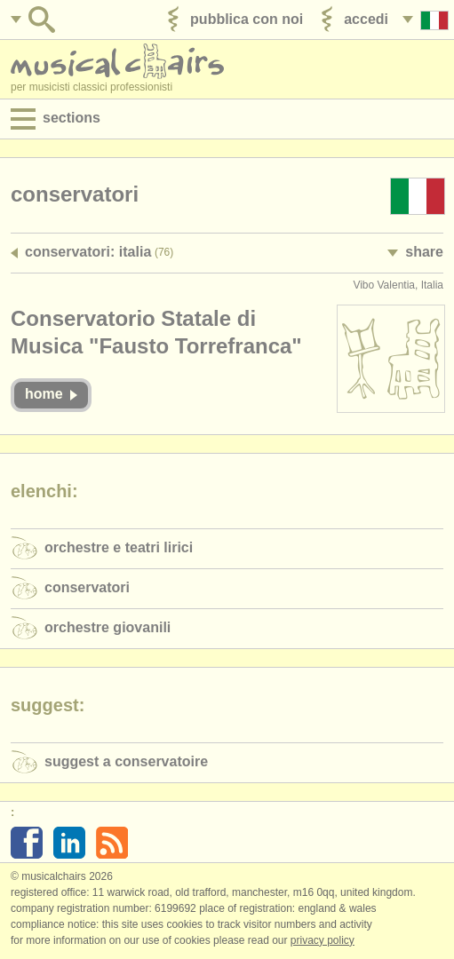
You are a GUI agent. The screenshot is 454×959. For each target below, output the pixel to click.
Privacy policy (322, 940)
